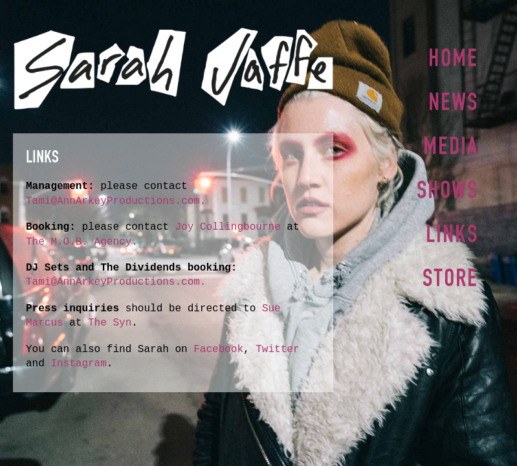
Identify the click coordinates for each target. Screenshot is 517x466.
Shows (447, 186)
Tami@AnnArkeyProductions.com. (116, 201)
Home (453, 57)
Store (450, 271)
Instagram (78, 364)
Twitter (277, 349)
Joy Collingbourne (231, 227)
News (453, 100)
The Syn (109, 323)
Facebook (218, 349)
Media (450, 143)
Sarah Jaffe (173, 68)
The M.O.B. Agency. (82, 242)
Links (452, 228)
